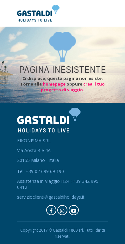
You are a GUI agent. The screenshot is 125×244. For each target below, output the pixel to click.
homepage (54, 84)
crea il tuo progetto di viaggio (73, 87)
